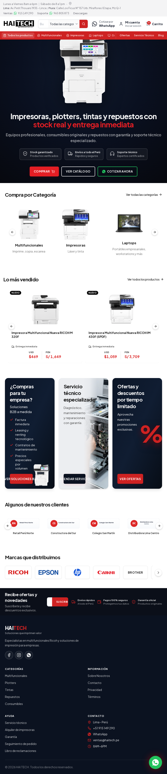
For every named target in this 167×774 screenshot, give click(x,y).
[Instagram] (19, 655)
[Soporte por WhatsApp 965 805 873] (53, 13)
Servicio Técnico (144, 35)
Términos (94, 697)
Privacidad (95, 690)
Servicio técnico (16, 723)
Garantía (11, 737)
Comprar (44, 171)
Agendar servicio (74, 479)
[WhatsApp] (29, 655)
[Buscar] (83, 24)
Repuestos (12, 697)
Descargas (80, 13)
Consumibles (14, 704)
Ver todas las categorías (144, 194)
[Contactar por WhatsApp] (155, 762)
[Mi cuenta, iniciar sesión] (130, 23)
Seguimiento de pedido (21, 744)
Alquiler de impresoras (20, 730)
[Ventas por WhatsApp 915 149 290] (18, 13)
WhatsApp (100, 734)
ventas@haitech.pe (106, 740)
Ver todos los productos (145, 279)
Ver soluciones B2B (21, 479)
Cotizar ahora (117, 171)
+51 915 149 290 (104, 728)
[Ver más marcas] (158, 572)
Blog (161, 35)
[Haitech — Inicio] (83, 630)
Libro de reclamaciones (20, 751)
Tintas (9, 690)
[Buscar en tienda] (43, 24)
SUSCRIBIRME (65, 601)
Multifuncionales (16, 676)
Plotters (10, 683)
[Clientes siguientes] (159, 526)
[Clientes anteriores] (8, 526)
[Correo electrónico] (49, 601)
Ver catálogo (78, 171)
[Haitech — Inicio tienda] (18, 24)
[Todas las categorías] (63, 24)
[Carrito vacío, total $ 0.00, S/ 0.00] (154, 24)
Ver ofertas (130, 479)
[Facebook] (9, 655)
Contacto (95, 683)
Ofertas (125, 35)
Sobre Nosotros (99, 676)
